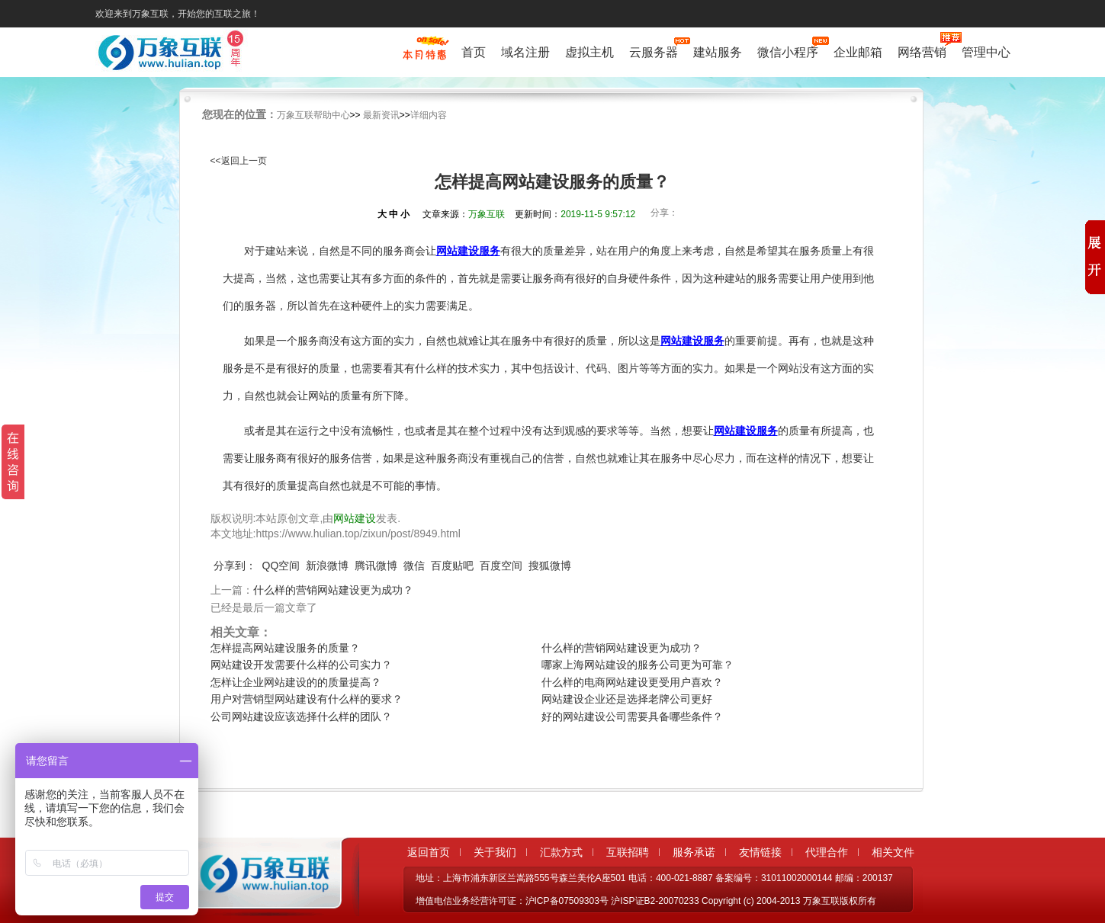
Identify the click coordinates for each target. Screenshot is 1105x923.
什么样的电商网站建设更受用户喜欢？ (632, 682)
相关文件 (893, 852)
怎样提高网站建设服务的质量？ (285, 648)
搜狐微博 (549, 565)
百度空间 (501, 565)
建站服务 (717, 52)
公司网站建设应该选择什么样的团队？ (301, 716)
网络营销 (922, 51)
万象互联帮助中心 (313, 115)
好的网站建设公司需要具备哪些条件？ (632, 716)
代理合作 (826, 852)
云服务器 (653, 51)
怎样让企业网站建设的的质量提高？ (295, 682)
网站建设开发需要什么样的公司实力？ (301, 665)
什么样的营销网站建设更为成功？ (333, 590)
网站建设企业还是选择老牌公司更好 (626, 699)
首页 (473, 52)
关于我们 (495, 852)
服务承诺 (694, 852)
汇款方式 (561, 852)
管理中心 (986, 52)
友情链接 (760, 852)
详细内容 (428, 115)
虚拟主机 (589, 52)
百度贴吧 (452, 565)
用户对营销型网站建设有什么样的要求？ (306, 699)
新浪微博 (327, 565)
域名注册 (525, 52)
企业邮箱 (858, 52)
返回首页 (428, 852)
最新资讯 (381, 115)
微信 (414, 565)
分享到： (235, 565)
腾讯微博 (376, 565)
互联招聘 (627, 852)
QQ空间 (281, 565)
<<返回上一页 (238, 160)
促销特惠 (424, 56)
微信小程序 (787, 51)
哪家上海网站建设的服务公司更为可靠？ (637, 665)
